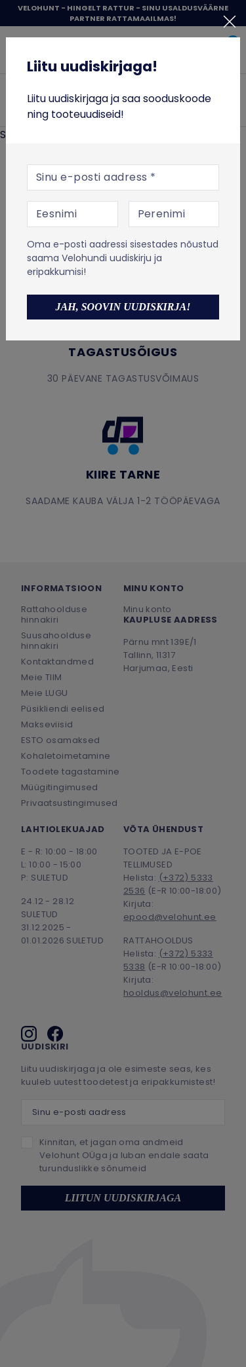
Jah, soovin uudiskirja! (123, 306)
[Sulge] (229, 21)
